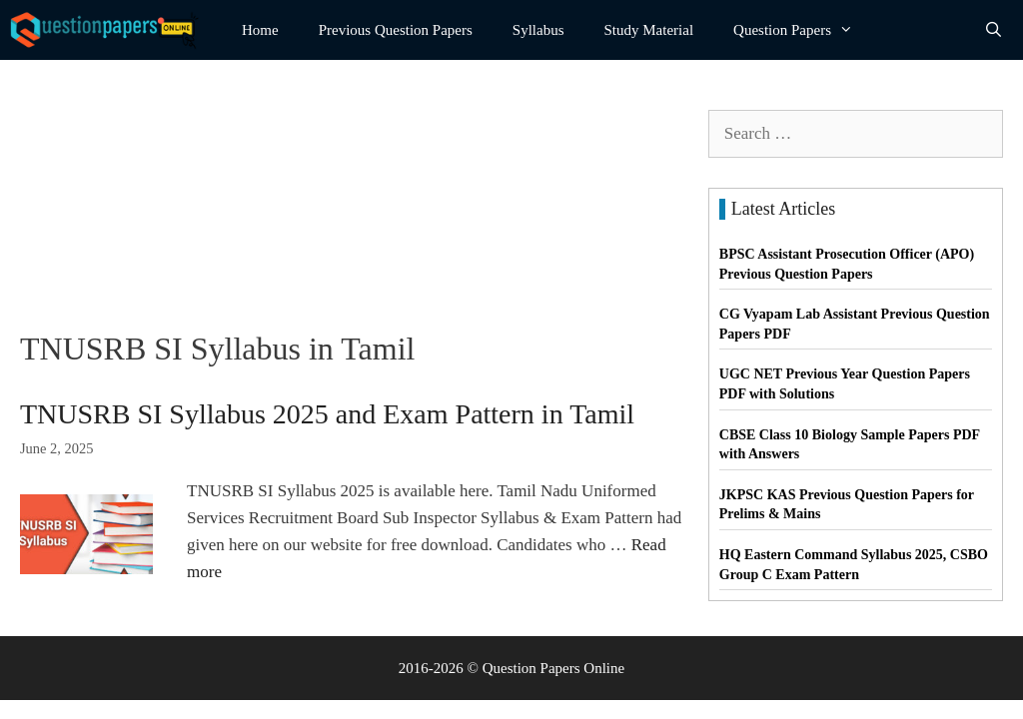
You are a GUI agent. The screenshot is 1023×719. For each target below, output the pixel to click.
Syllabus (538, 30)
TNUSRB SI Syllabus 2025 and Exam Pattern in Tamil (327, 413)
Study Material (649, 30)
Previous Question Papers (396, 30)
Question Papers (803, 30)
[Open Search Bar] (993, 30)
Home (260, 30)
